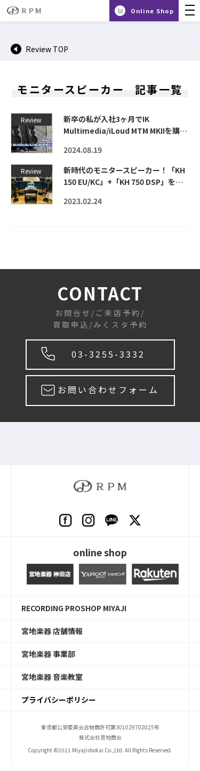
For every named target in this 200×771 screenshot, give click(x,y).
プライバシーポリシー (58, 699)
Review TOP (47, 49)
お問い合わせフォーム (108, 389)
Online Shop (152, 10)
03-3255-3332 (108, 353)
